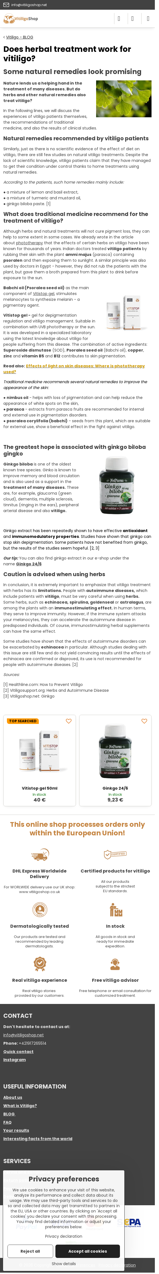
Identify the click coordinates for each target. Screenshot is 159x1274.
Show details (64, 1264)
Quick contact (18, 1051)
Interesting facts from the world (37, 1138)
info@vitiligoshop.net (23, 1035)
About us (12, 1097)
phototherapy (29, 243)
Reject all (30, 1251)
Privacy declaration (63, 1236)
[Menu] (148, 18)
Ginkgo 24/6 (29, 564)
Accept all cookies (87, 1251)
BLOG (9, 1114)
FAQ (7, 1122)
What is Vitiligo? (20, 1105)
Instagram (14, 1059)
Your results (16, 1130)
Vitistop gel (43, 293)
